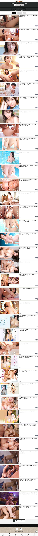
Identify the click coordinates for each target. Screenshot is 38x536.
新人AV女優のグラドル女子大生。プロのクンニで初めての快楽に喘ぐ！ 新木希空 (28, 43)
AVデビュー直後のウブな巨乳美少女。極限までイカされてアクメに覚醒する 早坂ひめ (28, 507)
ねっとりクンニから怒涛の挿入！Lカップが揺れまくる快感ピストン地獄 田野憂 (28, 343)
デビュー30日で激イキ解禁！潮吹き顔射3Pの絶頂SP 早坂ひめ (28, 466)
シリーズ (28, 534)
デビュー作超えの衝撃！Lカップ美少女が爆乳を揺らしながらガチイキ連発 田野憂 (28, 316)
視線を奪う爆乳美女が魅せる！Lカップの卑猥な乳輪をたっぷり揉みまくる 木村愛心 (28, 221)
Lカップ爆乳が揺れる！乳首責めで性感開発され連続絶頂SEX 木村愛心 (28, 439)
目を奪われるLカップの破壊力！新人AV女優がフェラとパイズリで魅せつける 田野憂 (28, 384)
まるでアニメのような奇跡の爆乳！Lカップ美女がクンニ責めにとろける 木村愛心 (28, 139)
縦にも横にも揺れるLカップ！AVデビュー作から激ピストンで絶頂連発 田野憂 (28, 371)
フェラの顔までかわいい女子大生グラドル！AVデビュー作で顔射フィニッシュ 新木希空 (28, 57)
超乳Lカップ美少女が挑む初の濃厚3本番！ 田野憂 (27, 288)
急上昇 (22, 535)
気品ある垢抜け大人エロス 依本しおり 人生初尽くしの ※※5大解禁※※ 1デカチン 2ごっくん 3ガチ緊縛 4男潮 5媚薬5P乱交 (28, 493)
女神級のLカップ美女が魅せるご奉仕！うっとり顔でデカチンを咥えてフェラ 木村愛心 (28, 234)
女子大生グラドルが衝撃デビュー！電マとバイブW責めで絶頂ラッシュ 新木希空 (28, 71)
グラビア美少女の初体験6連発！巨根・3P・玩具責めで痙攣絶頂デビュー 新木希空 (28, 125)
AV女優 (9, 534)
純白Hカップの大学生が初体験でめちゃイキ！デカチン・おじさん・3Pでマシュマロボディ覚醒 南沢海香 (28, 425)
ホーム (3, 534)
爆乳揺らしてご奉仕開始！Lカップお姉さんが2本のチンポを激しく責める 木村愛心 (28, 207)
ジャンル (16, 534)
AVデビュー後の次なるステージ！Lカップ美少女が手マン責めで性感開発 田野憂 (28, 275)
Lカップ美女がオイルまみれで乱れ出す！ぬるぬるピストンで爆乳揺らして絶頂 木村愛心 (28, 180)
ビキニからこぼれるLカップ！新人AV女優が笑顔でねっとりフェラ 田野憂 (28, 412)
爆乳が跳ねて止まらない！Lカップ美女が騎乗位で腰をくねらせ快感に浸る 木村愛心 (28, 193)
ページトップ (19, 525)
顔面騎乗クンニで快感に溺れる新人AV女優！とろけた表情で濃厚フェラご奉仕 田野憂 (28, 357)
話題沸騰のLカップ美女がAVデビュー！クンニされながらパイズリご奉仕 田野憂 (28, 398)
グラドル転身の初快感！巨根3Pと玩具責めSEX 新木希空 (28, 29)
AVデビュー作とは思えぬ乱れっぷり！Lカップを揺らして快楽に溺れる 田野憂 (28, 330)
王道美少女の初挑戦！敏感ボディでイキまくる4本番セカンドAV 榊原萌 (28, 452)
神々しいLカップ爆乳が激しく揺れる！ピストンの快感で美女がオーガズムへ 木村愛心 (28, 248)
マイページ (35, 534)
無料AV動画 (20, 531)
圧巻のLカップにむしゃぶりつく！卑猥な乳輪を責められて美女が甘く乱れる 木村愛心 (28, 152)
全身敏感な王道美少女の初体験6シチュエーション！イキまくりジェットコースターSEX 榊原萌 (28, 480)
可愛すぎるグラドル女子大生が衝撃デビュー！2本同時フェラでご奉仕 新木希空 (28, 111)
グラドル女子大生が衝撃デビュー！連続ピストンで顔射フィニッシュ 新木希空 (28, 98)
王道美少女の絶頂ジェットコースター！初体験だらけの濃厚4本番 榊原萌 (28, 16)
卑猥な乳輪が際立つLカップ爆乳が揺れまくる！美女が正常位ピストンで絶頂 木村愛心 (28, 262)
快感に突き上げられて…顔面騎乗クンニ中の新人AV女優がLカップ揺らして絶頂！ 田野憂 (28, 302)
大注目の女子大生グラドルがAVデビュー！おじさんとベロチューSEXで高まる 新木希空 (28, 84)
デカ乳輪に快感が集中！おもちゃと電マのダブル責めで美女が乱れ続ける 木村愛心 (28, 166)
